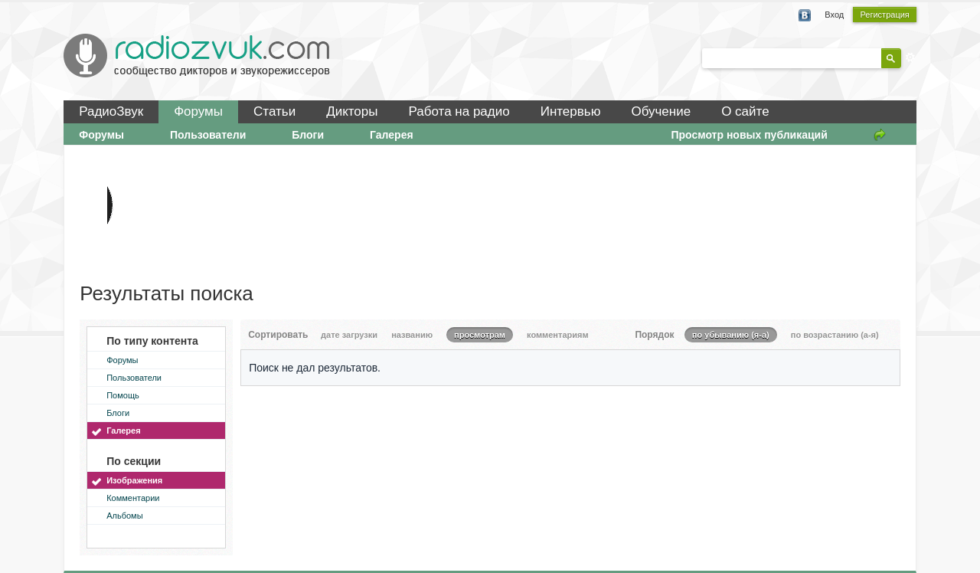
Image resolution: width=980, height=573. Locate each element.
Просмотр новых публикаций (749, 135)
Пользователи (208, 135)
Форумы (198, 111)
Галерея (391, 135)
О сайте (745, 111)
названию (412, 334)
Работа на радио (459, 111)
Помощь (122, 395)
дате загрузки (349, 334)
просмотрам (479, 334)
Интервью (571, 111)
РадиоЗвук (111, 111)
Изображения (134, 480)
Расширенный (910, 57)
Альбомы (124, 515)
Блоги (308, 135)
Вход (834, 14)
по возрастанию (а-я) (835, 334)
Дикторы (351, 111)
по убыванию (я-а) (730, 334)
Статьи (274, 111)
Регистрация (884, 14)
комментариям (558, 334)
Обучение (661, 111)
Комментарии (132, 498)
